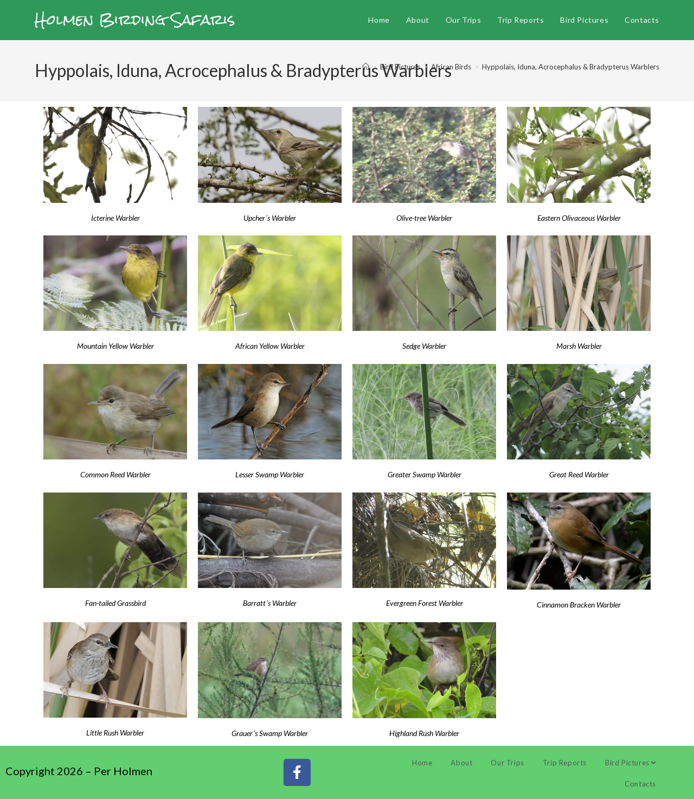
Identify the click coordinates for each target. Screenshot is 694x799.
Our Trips (507, 762)
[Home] (365, 66)
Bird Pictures (630, 762)
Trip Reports (565, 762)
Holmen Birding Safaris (135, 19)
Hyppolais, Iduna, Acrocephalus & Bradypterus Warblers (570, 66)
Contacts (640, 783)
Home (422, 762)
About (461, 762)
